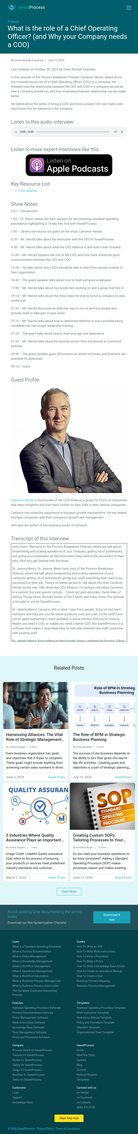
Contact (81, 1069)
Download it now (112, 917)
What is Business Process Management (36, 980)
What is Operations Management (32, 971)
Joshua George (17, 747)
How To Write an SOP (90, 946)
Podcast (13, 22)
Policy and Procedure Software (31, 1037)
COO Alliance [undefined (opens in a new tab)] (28, 191)
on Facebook (84, 1097)
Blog (79, 1064)
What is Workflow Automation (30, 976)
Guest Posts (56, 777)
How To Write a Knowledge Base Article (101, 966)
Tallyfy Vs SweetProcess (27, 1064)
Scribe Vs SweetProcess (27, 1060)
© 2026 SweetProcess (21, 1128)
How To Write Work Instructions (96, 951)
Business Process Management (96, 985)
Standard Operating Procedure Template (101, 1007)
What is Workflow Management (31, 966)
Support (17, 1097)
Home (80, 1050)
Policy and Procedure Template (95, 1022)
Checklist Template (88, 1027)
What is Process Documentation (32, 951)
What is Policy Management (29, 956)
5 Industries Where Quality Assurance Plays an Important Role (33, 840)
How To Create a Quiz (90, 976)
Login (15, 1092)
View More (69, 891)
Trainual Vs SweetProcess (28, 1055)
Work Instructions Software (28, 1022)
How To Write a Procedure (92, 956)
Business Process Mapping (93, 980)
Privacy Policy (45, 1128)
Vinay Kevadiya (84, 747)
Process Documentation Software (32, 1012)
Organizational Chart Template (95, 1032)
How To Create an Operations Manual (99, 971)
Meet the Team (86, 1055)
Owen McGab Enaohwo (29, 60)
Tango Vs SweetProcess (27, 1069)
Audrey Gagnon (17, 847)
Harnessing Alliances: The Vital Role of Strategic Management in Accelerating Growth (34, 739)
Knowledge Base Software (28, 1027)
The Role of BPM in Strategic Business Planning (99, 737)
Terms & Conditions (68, 1128)
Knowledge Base (22, 1102)
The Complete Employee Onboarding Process (34, 992)
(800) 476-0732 (86, 1107)
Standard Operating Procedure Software (36, 1007)
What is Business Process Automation (35, 985)
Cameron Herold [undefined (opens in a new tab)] (22, 500)
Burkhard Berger (85, 847)
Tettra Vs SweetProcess (26, 1079)
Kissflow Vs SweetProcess (28, 1074)
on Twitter (83, 1092)
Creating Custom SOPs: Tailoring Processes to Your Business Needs (98, 840)
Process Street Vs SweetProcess (32, 1050)
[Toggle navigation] (129, 8)
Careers (81, 1060)
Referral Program (87, 1074)
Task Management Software (29, 1032)
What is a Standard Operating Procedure (36, 946)
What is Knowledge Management (32, 961)
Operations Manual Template (94, 1017)
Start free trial (68, 1118)
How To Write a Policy (90, 961)
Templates (83, 1079)
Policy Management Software (30, 1017)
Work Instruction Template (93, 1012)
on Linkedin (84, 1102)
